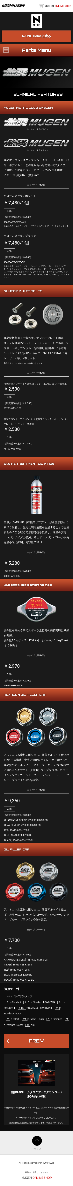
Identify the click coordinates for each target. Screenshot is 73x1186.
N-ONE (36, 21)
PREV (36, 1041)
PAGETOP (37, 1140)
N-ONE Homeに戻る (36, 36)
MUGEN (13, 5)
